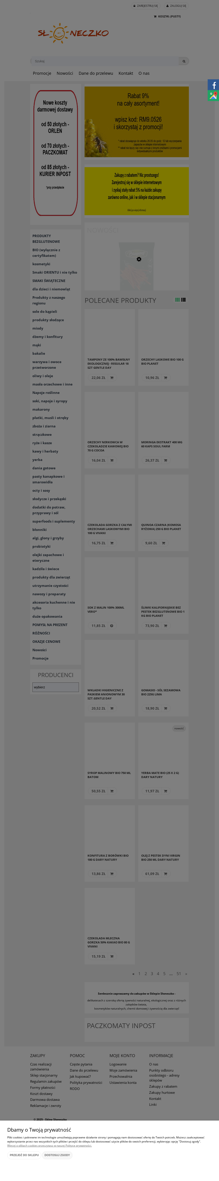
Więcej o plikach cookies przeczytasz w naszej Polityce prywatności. (49, 1145)
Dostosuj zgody (57, 1155)
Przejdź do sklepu (24, 1155)
